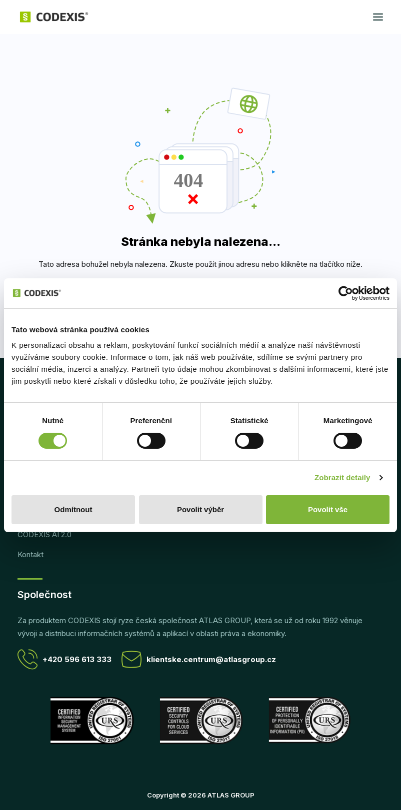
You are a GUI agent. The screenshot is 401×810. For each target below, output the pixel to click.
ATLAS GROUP (231, 795)
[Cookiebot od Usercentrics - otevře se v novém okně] (346, 293)
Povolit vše (328, 509)
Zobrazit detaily (342, 477)
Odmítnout (73, 509)
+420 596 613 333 (65, 659)
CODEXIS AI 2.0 (45, 534)
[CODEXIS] (54, 17)
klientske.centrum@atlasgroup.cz (199, 659)
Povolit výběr (200, 509)
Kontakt (31, 554)
